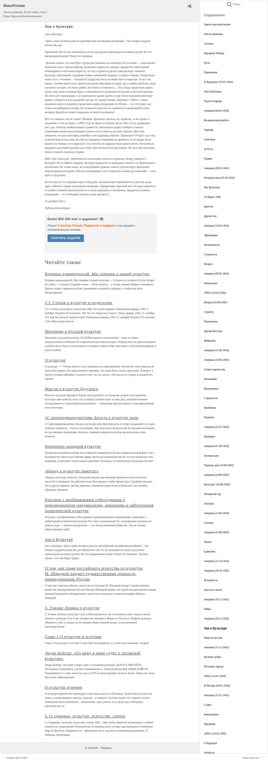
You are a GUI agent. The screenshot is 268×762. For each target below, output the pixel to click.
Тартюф (208, 129)
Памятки (209, 417)
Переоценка (211, 321)
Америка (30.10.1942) (216, 570)
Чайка (207, 608)
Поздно (208, 263)
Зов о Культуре (59, 539)
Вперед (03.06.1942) (215, 302)
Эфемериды (211, 235)
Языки (207, 541)
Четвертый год (212, 493)
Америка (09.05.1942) (216, 273)
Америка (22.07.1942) (216, 426)
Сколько (208, 522)
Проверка (209, 436)
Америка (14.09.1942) (216, 513)
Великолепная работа (216, 120)
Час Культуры (212, 187)
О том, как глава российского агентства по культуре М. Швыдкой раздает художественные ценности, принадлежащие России (94, 573)
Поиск (233, 4)
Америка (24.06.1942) (216, 359)
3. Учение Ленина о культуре (72, 608)
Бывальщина (211, 714)
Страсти (208, 311)
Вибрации (210, 340)
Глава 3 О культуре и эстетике (73, 636)
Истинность (211, 580)
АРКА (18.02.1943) (215, 733)
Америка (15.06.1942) (216, 350)
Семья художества (214, 369)
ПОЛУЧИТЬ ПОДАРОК (66, 238)
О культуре (55, 360)
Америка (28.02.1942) (216, 168)
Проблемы (210, 407)
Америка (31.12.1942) (216, 647)
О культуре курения (63, 687)
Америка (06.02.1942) (216, 110)
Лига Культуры (212, 91)
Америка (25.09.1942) (216, 532)
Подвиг (208, 158)
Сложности (210, 254)
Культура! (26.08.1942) (217, 484)
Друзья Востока (213, 331)
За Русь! (208, 149)
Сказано (208, 43)
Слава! (208, 704)
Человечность (212, 244)
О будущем (210, 743)
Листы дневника (213, 34)
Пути (207, 62)
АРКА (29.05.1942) (215, 292)
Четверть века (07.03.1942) (219, 177)
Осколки (209, 503)
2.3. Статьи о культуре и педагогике (78, 302)
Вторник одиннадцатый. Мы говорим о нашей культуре (97, 274)
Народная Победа (214, 53)
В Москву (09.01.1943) (217, 685)
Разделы (106, 747)
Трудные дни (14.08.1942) (219, 465)
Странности (211, 398)
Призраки (209, 723)
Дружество (210, 216)
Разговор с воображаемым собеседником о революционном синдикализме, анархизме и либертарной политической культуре (99, 505)
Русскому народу (214, 666)
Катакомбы (210, 378)
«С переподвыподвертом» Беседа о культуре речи (91, 417)
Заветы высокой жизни (217, 24)
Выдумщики (211, 388)
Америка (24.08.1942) (216, 474)
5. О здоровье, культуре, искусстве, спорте (85, 716)
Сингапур (209, 139)
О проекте (91, 747)
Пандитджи (210, 283)
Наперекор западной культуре (73, 446)
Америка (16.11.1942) (216, 599)
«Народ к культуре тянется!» (72, 471)
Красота (208, 206)
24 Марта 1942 (212, 196)
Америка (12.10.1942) (216, 561)
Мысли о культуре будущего (71, 389)
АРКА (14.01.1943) (215, 676)
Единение (209, 551)
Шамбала (209, 752)
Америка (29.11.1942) (216, 618)
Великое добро (212, 656)
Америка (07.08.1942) (216, 446)
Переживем (210, 72)
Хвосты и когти (213, 589)
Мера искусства (213, 637)
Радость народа (213, 101)
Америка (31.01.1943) (216, 695)
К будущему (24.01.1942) (218, 81)
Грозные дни (211, 455)
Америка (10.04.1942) (216, 225)
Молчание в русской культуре (73, 331)
